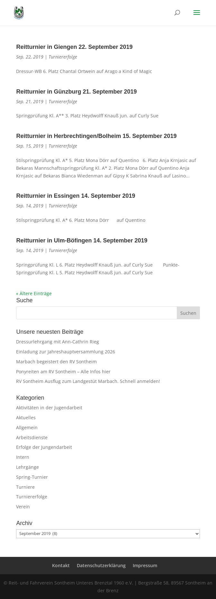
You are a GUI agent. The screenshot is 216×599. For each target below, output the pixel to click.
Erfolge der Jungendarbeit (44, 447)
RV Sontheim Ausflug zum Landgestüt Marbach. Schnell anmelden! (88, 381)
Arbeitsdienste (32, 437)
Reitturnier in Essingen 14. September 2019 (75, 196)
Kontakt (61, 565)
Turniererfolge (63, 57)
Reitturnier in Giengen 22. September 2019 (74, 47)
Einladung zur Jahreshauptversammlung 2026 (65, 352)
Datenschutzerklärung (101, 565)
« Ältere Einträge (34, 293)
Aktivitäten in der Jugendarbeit (49, 407)
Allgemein (27, 427)
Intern (22, 457)
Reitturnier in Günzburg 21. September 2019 (76, 91)
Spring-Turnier (32, 477)
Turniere (25, 487)
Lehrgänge (27, 467)
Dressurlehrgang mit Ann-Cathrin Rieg (57, 342)
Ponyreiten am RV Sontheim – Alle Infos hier (63, 371)
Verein (23, 507)
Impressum (145, 565)
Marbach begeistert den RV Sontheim (56, 361)
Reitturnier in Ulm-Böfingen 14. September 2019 (81, 240)
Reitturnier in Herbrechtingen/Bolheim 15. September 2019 (96, 136)
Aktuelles (26, 417)
